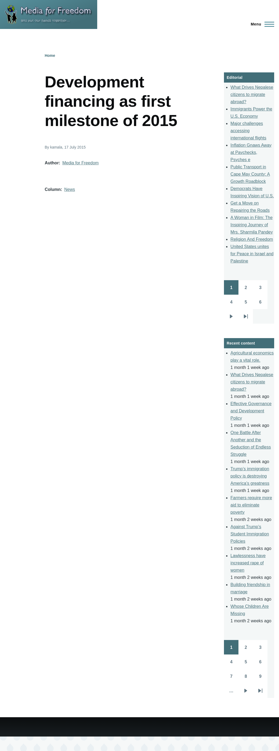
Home (50, 55)
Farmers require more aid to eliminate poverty (251, 505)
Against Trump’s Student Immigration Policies (249, 533)
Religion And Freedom (251, 239)
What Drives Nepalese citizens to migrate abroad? (251, 94)
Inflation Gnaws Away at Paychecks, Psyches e (250, 152)
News (69, 189)
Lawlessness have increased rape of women (248, 562)
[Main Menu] (261, 24)
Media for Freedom (80, 163)
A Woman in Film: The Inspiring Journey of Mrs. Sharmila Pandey (251, 224)
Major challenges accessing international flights (248, 130)
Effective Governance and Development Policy (250, 410)
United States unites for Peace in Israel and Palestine (251, 253)
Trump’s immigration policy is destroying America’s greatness (249, 476)
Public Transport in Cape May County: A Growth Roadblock (250, 174)
